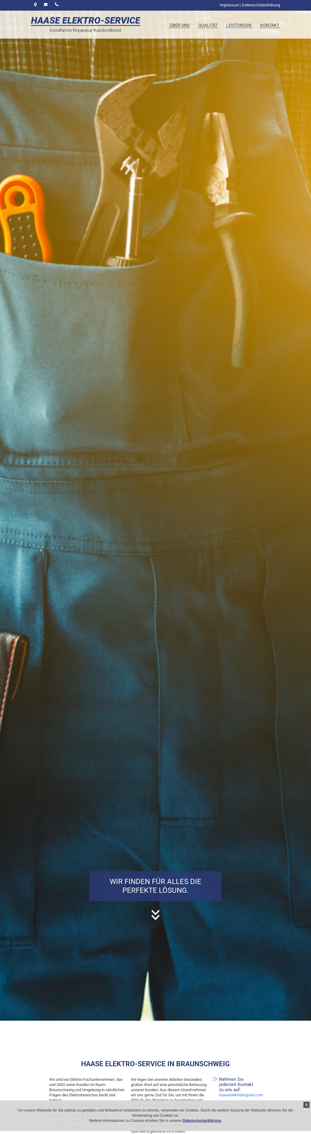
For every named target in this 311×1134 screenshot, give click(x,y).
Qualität (207, 25)
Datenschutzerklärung (202, 1121)
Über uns (180, 25)
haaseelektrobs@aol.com (241, 1095)
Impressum (229, 5)
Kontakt (269, 25)
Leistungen (238, 25)
